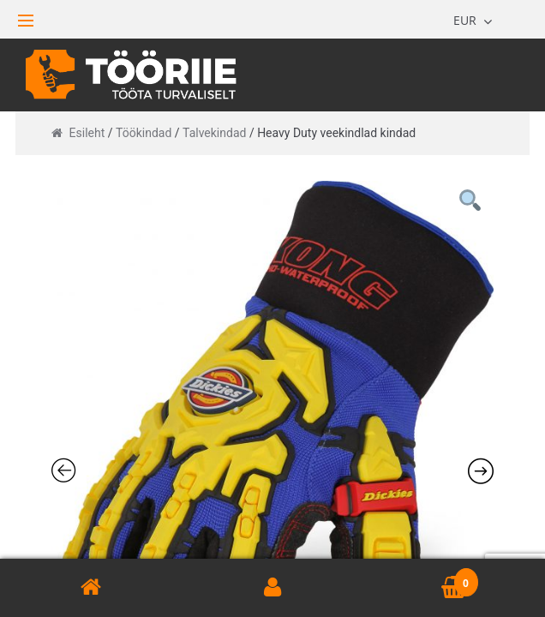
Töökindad (143, 133)
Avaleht (91, 588)
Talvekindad (214, 133)
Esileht (87, 133)
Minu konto (272, 588)
